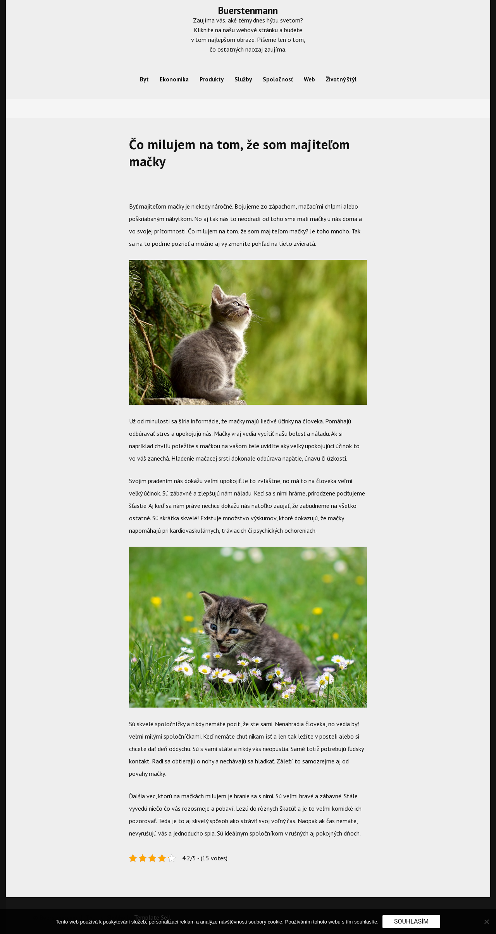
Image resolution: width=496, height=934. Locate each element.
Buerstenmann (248, 10)
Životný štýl (341, 79)
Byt (144, 79)
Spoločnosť (278, 79)
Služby (243, 79)
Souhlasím (411, 921)
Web (309, 79)
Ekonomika (174, 79)
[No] (486, 921)
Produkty (212, 79)
